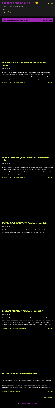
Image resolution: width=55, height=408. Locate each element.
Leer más (50, 83)
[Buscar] (48, 3)
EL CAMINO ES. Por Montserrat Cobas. (20, 373)
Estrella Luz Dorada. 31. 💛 (20, 3)
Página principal (7, 12)
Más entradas (48, 397)
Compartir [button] (5, 83)
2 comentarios (15, 391)
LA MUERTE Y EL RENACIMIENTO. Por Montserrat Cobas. (24, 64)
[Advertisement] (27, 102)
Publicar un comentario (18, 83)
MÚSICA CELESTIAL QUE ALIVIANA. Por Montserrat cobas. (25, 159)
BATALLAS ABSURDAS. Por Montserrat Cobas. (23, 311)
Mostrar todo (47, 20)
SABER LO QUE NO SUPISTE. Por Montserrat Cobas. (25, 223)
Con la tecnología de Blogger (27, 403)
